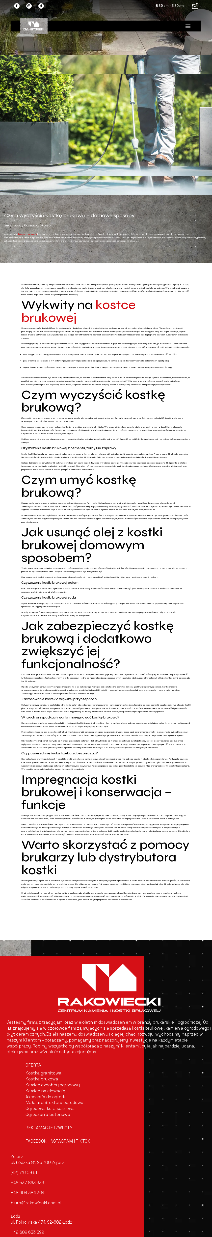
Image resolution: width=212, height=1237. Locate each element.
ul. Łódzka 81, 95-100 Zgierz (37, 1162)
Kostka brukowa (37, 225)
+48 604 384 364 (27, 1192)
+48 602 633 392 (27, 1232)
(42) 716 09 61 (24, 1172)
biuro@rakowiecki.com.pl (36, 1203)
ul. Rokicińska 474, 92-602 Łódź (41, 1222)
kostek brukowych (27, 234)
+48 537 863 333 (27, 1182)
